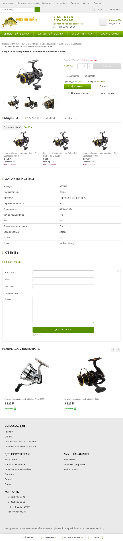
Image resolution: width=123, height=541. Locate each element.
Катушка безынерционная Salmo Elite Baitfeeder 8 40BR (100, 154)
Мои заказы (70, 459)
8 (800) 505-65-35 (61, 20)
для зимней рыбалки (50, 34)
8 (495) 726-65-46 (61, 17)
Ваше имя (9, 272)
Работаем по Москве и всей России (68, 24)
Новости (9, 432)
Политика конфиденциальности (21, 446)
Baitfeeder (101, 81)
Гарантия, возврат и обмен (54, 3)
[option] (13, 103)
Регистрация (113, 9)
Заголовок (9, 286)
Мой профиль (71, 469)
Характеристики (40, 117)
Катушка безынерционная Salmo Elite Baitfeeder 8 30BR (60, 154)
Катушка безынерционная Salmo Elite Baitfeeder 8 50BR (21, 154)
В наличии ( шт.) (12, 127)
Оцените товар (12, 293)
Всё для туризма (82, 34)
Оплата (86, 3)
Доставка (75, 3)
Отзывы (69, 117)
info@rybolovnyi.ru (17, 511)
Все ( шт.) (29, 127)
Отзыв (8, 299)
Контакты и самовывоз (28, 3)
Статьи (8, 436)
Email (7, 279)
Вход (98, 9)
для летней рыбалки (16, 34)
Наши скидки (8, 3)
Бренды (97, 3)
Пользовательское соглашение (20, 441)
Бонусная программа (74, 464)
